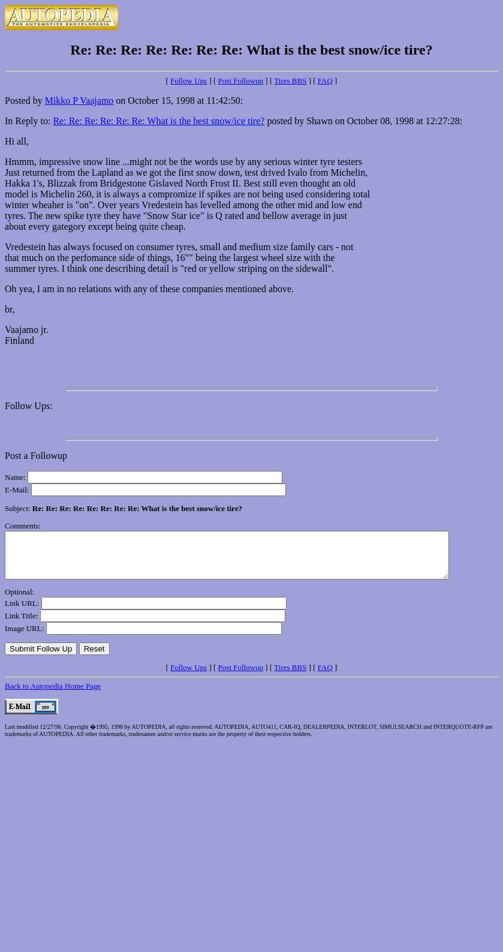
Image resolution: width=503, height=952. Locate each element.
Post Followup (241, 80)
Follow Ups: (29, 406)
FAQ (325, 80)
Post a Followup (36, 456)
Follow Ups (188, 80)
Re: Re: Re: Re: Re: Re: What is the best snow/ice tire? (158, 121)
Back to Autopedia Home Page (53, 694)
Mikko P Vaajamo (79, 100)
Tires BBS (290, 80)
